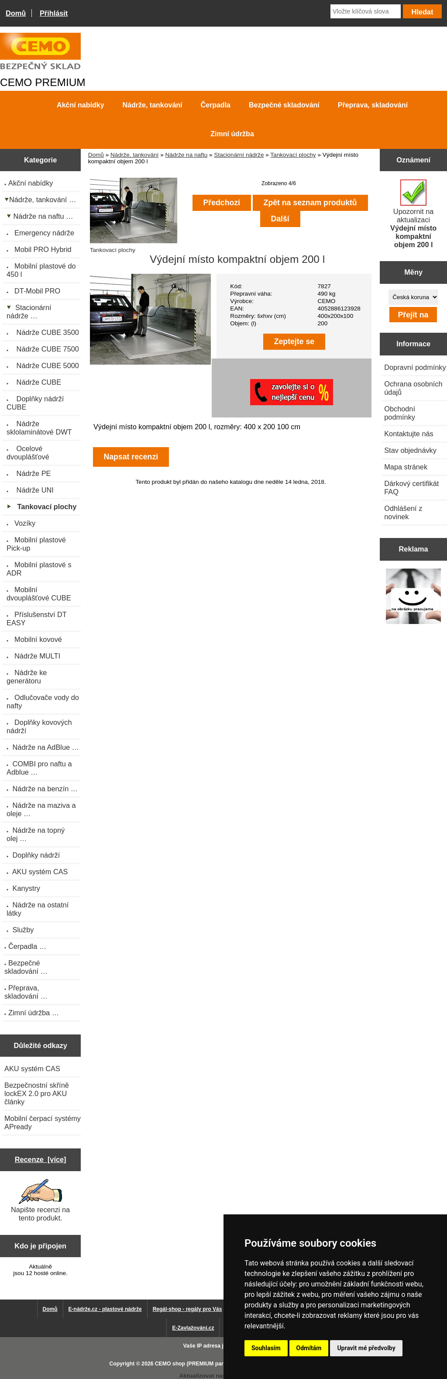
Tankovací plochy (293, 155)
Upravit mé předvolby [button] (366, 1348)
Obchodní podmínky (399, 413)
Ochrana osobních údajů (413, 388)
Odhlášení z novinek (403, 512)
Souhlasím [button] (266, 1348)
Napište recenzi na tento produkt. (40, 1200)
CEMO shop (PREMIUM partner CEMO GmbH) (212, 1364)
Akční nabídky (80, 105)
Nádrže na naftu (186, 155)
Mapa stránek (405, 467)
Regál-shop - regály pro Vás (187, 1309)
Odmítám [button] (309, 1348)
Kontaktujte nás (408, 434)
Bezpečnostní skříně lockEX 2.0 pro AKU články (36, 1093)
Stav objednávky (410, 450)
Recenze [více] (40, 1159)
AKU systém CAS (32, 1068)
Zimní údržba (232, 134)
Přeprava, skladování (373, 105)
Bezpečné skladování (284, 105)
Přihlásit (54, 13)
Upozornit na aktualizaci (413, 213)
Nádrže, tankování (134, 155)
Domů (16, 13)
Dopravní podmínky (415, 367)
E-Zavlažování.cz (193, 1328)
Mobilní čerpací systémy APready (42, 1122)
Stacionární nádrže (239, 155)
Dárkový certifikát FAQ (411, 487)
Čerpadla (215, 105)
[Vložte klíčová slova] (365, 11)
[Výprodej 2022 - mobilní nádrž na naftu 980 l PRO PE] (413, 596)
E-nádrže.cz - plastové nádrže (105, 1309)
